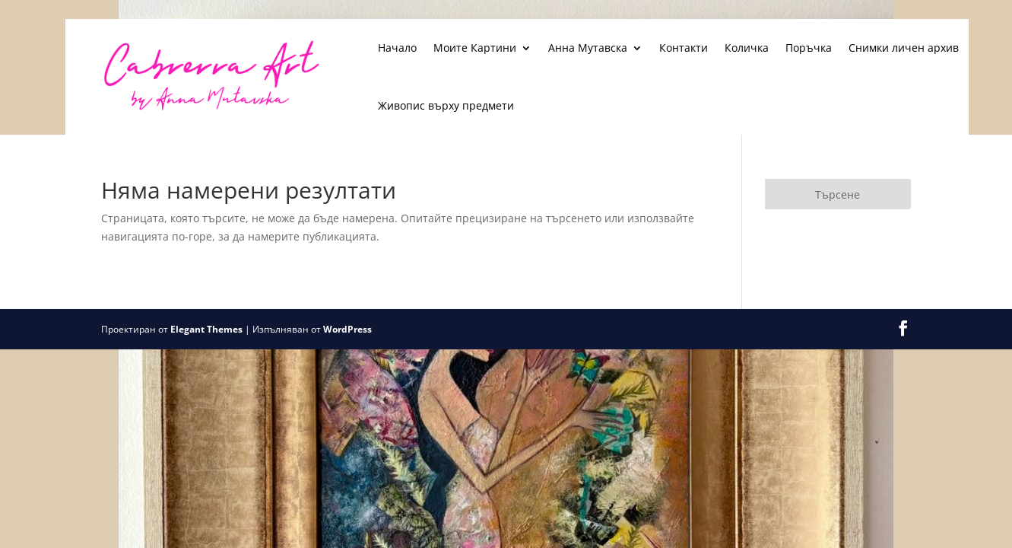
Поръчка (808, 47)
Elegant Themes (206, 329)
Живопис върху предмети (446, 105)
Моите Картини (474, 47)
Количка (747, 47)
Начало (397, 47)
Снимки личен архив (904, 47)
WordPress (347, 329)
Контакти (683, 47)
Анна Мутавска (587, 47)
